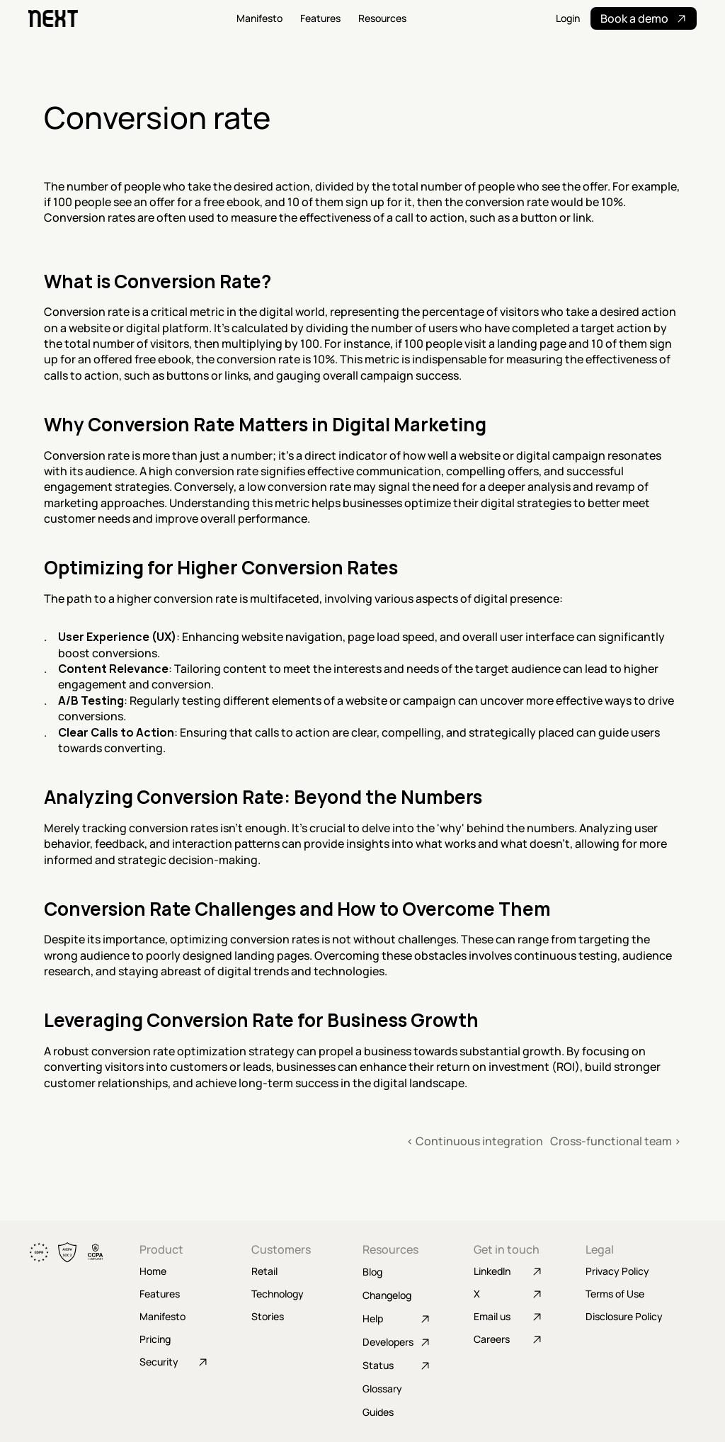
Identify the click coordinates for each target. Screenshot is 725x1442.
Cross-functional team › (615, 1141)
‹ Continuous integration (474, 1141)
